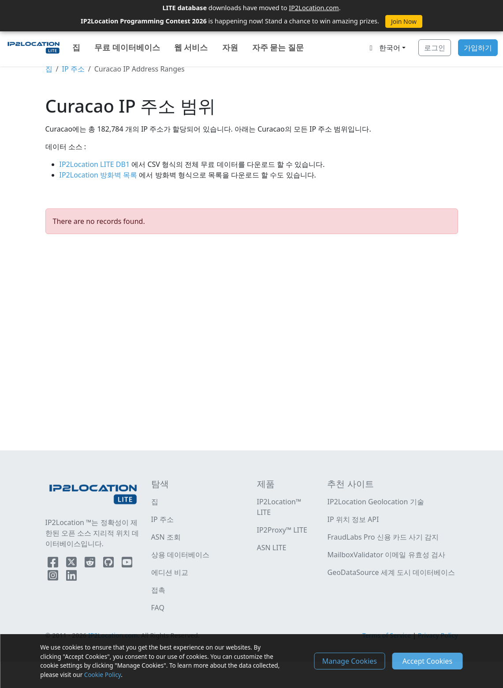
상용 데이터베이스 (180, 554)
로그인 (434, 48)
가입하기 (478, 48)
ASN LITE (272, 547)
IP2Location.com (314, 7)
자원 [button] (230, 47)
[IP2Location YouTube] (126, 564)
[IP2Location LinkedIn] (71, 577)
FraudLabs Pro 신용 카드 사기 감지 (383, 537)
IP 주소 (73, 69)
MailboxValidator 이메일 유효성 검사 (386, 554)
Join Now (404, 21)
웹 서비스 (191, 47)
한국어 (383, 48)
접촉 (158, 590)
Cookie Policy (102, 674)
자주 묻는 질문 (278, 47)
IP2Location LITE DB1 (96, 164)
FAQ (157, 607)
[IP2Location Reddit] (90, 564)
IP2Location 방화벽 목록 (99, 175)
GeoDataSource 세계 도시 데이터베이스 (391, 572)
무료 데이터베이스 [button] (127, 47)
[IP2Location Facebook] (53, 564)
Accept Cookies (427, 661)
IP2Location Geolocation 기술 (375, 502)
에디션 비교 (169, 572)
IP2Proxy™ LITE (282, 530)
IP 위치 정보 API (353, 519)
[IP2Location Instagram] (53, 577)
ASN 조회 (166, 537)
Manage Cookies (349, 661)
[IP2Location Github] (109, 564)
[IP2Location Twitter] (72, 564)
